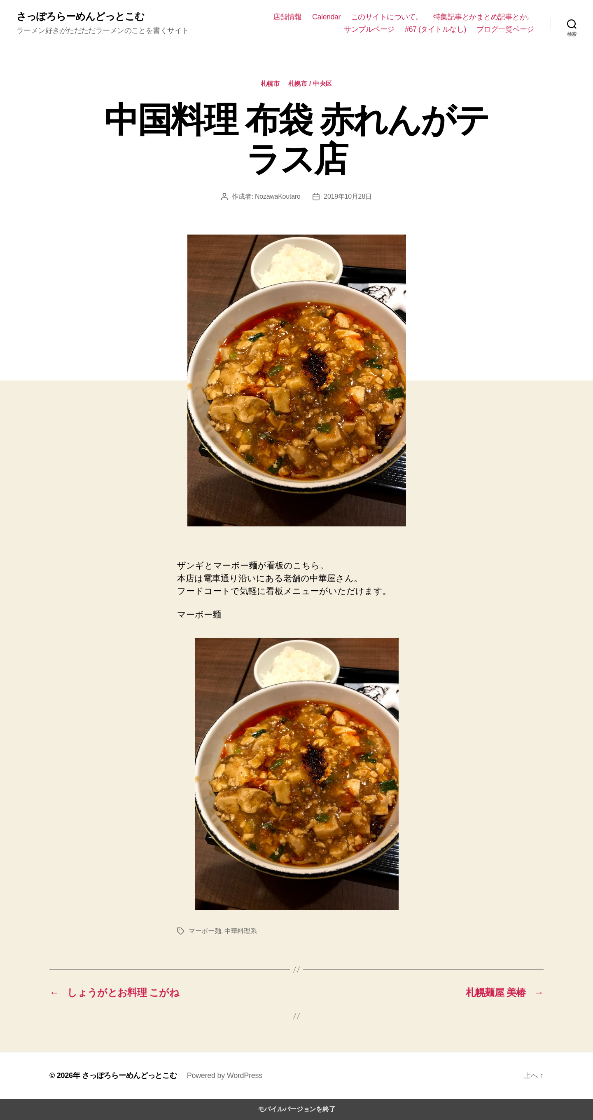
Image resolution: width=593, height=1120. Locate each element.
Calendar (326, 17)
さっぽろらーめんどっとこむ (80, 16)
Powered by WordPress (224, 1075)
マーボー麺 (205, 931)
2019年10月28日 (347, 196)
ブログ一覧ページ (505, 29)
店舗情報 (287, 17)
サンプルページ (369, 29)
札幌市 (270, 83)
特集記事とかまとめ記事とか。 (483, 17)
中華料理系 (240, 931)
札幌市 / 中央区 (310, 83)
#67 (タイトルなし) (435, 29)
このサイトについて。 (387, 17)
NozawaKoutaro (277, 196)
